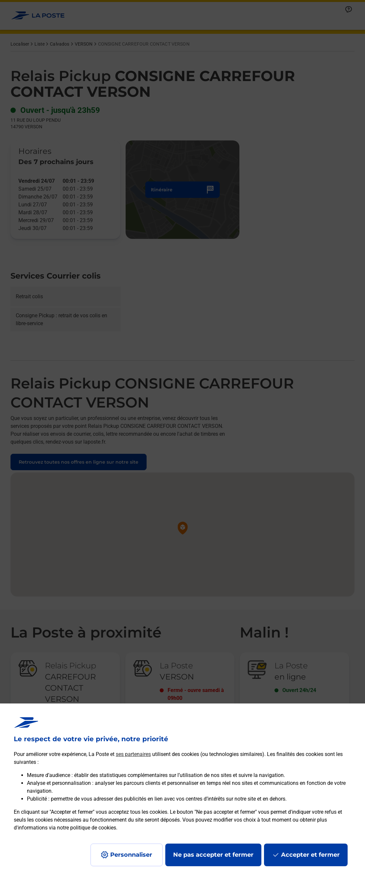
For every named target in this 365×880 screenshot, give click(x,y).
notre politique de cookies (86, 828)
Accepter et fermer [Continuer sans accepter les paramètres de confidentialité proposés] (310, 854)
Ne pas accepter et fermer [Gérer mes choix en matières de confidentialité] (213, 854)
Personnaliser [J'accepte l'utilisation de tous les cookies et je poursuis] (131, 854)
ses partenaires (133, 754)
